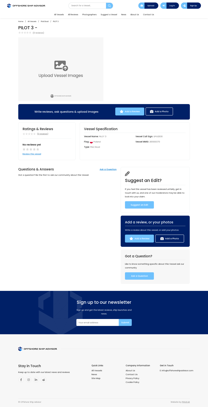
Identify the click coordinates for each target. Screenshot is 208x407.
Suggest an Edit (139, 204)
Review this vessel (32, 153)
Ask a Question (108, 169)
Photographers (89, 14)
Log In (172, 5)
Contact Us (148, 14)
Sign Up (193, 5)
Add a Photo (162, 111)
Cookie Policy (132, 382)
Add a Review (132, 111)
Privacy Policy (132, 378)
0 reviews (38, 32)
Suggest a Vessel (109, 14)
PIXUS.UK (186, 402)
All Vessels (59, 14)
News (123, 14)
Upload (150, 5)
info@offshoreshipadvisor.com (177, 370)
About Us (134, 14)
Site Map (95, 378)
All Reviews (73, 14)
